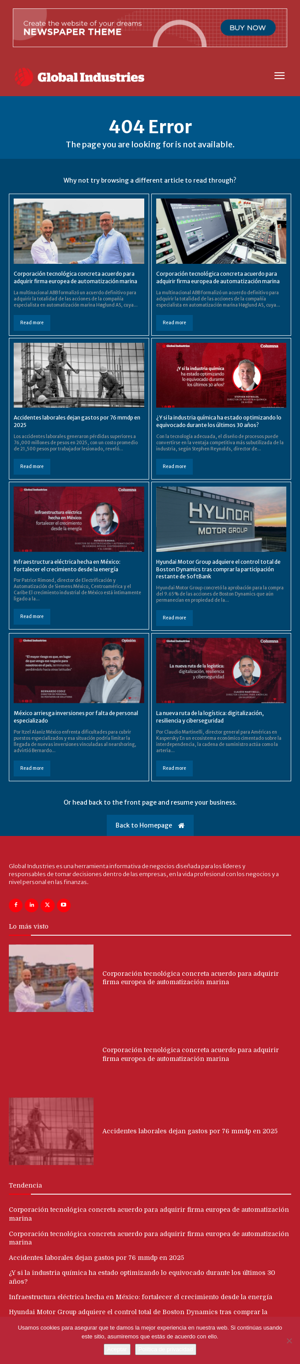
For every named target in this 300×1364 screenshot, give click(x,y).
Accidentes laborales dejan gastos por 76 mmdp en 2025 (190, 1131)
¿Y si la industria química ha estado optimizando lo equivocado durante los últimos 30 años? (218, 421)
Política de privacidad (166, 1349)
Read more (32, 323)
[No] (289, 1340)
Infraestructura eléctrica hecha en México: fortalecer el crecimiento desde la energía (140, 1296)
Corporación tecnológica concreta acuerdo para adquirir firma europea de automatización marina (75, 277)
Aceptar (117, 1349)
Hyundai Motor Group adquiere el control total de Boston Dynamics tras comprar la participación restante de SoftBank (218, 569)
